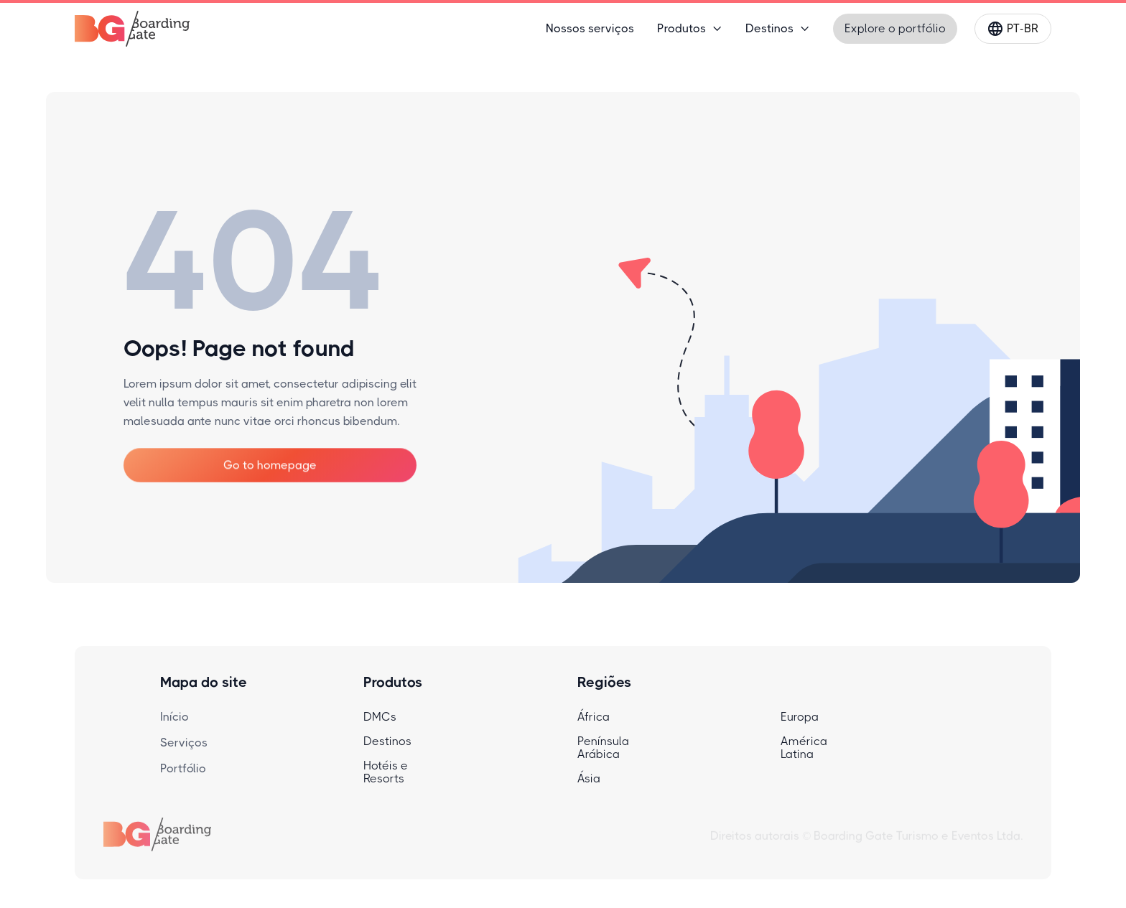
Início (174, 717)
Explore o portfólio (895, 28)
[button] (689, 28)
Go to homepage (270, 465)
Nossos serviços (590, 28)
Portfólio (183, 768)
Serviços (184, 742)
